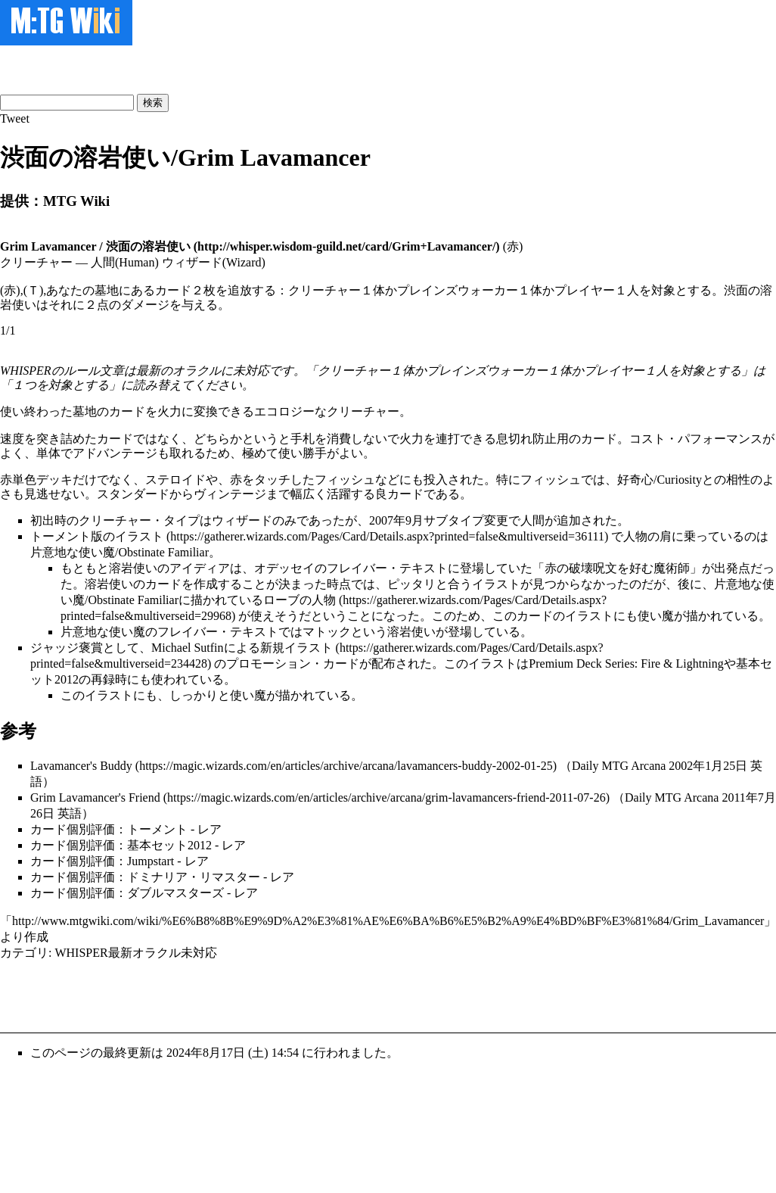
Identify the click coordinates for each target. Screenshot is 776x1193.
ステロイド (175, 479)
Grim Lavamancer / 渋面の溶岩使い (95, 246)
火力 (169, 411)
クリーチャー (363, 411)
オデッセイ (284, 568)
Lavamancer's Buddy (81, 765)
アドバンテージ (115, 453)
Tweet (14, 118)
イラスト (139, 536)
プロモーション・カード (292, 663)
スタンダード (133, 493)
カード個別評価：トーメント (109, 829)
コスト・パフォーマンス (695, 438)
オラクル (196, 370)
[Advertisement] (177, 68)
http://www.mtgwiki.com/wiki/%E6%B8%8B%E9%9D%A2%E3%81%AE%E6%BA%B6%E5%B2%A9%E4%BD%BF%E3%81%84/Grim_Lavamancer (388, 920)
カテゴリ (24, 952)
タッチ (272, 479)
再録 (103, 679)
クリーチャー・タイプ (139, 520)
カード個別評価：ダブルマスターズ (127, 892)
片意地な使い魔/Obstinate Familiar (119, 552)
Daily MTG (600, 765)
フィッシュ (345, 479)
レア (209, 829)
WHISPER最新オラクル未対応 (135, 952)
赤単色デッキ (36, 479)
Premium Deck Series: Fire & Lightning (626, 663)
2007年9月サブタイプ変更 (438, 520)
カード (127, 411)
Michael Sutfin (187, 647)
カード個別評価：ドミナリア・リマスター (145, 877)
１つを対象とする (60, 384)
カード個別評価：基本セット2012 (121, 845)
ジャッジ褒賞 (66, 647)
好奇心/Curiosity (659, 479)
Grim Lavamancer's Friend (95, 797)
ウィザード (242, 520)
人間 (532, 520)
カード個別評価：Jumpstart (102, 861)
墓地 (85, 411)
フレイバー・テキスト (387, 568)
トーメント (60, 536)
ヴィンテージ (230, 493)
